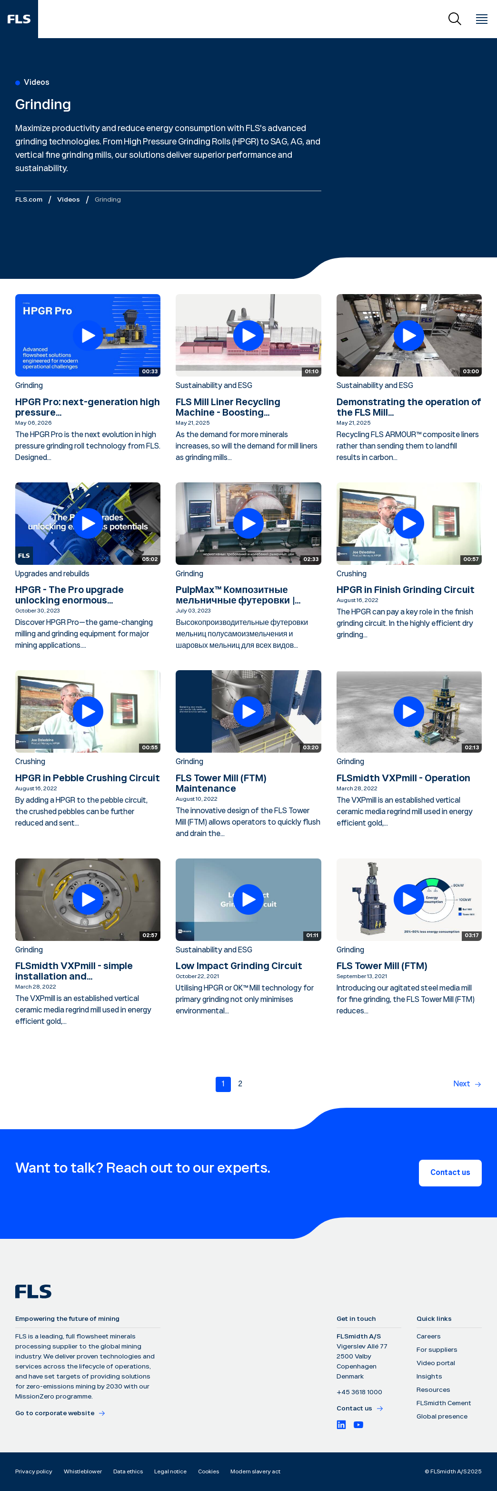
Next (462, 1084)
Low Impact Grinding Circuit (239, 966)
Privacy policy (33, 1471)
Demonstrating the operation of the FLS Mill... (409, 407)
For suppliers (437, 1350)
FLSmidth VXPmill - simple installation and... (74, 971)
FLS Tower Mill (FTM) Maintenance (221, 783)
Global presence (442, 1416)
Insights (429, 1376)
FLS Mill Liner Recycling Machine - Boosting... (228, 407)
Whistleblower (83, 1471)
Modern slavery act (255, 1471)
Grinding (29, 386)
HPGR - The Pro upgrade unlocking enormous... (69, 595)
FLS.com (28, 199)
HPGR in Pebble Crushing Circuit (87, 778)
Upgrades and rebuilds (52, 574)
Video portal (436, 1363)
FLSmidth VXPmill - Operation (403, 778)
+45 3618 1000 (359, 1392)
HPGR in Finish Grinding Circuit (406, 590)
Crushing (352, 574)
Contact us (450, 1173)
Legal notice (170, 1471)
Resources (433, 1390)
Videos (68, 199)
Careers (429, 1336)
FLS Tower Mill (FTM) (382, 966)
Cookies (208, 1471)
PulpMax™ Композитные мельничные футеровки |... (238, 595)
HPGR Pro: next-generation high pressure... (87, 407)
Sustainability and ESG (214, 386)
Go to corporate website (60, 1413)
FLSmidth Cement (444, 1403)
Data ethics (128, 1471)
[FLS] (19, 19)
